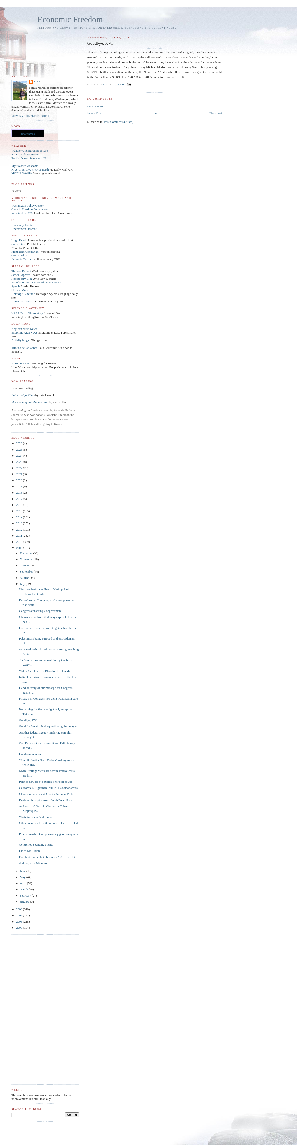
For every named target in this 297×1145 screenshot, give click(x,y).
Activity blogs (20, 340)
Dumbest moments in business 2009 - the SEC (47, 857)
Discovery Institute (23, 225)
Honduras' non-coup (31, 754)
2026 (19, 443)
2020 (19, 480)
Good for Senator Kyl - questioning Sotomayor (48, 726)
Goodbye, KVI (28, 720)
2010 (19, 542)
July (23, 584)
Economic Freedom (70, 19)
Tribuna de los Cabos (24, 347)
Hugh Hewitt (19, 240)
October (25, 565)
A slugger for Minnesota (34, 863)
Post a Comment (95, 106)
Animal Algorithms (23, 395)
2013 (19, 523)
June (23, 871)
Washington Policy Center (27, 205)
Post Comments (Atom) (118, 122)
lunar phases (28, 134)
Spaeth (15, 286)
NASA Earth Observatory (27, 313)
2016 (19, 505)
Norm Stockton (20, 363)
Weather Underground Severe (29, 150)
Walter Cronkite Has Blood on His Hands (44, 671)
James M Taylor (21, 259)
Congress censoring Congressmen (40, 611)
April (23, 883)
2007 (19, 915)
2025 (19, 449)
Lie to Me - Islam (29, 851)
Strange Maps (19, 290)
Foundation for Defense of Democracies (36, 282)
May (23, 877)
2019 (19, 486)
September (27, 571)
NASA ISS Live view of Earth (30, 169)
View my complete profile (31, 116)
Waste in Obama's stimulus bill (38, 817)
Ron (37, 81)
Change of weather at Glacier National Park (46, 794)
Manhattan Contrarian (24, 251)
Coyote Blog (19, 255)
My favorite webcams (24, 166)
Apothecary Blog (22, 278)
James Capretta (20, 275)
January (25, 901)
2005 (19, 927)
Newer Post (94, 113)
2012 (19, 529)
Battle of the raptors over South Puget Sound (46, 800)
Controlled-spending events (36, 844)
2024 (19, 455)
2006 (19, 921)
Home (155, 113)
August (25, 577)
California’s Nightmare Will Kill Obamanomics (48, 788)
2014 (19, 517)
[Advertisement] (30, 1010)
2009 (19, 548)
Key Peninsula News (24, 329)
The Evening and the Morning (30, 402)
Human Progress (21, 301)
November (27, 559)
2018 (19, 492)
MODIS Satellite (21, 173)
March (24, 889)
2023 (19, 462)
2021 (19, 474)
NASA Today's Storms (25, 154)
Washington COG (22, 213)
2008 (19, 909)
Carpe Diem (18, 244)
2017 (19, 498)
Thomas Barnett (21, 271)
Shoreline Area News (24, 332)
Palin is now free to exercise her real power (45, 781)
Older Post (215, 113)
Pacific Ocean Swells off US (29, 158)
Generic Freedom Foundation (29, 209)
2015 (19, 511)
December (26, 553)
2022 (19, 468)
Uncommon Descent (24, 228)
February (26, 895)
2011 (19, 535)
